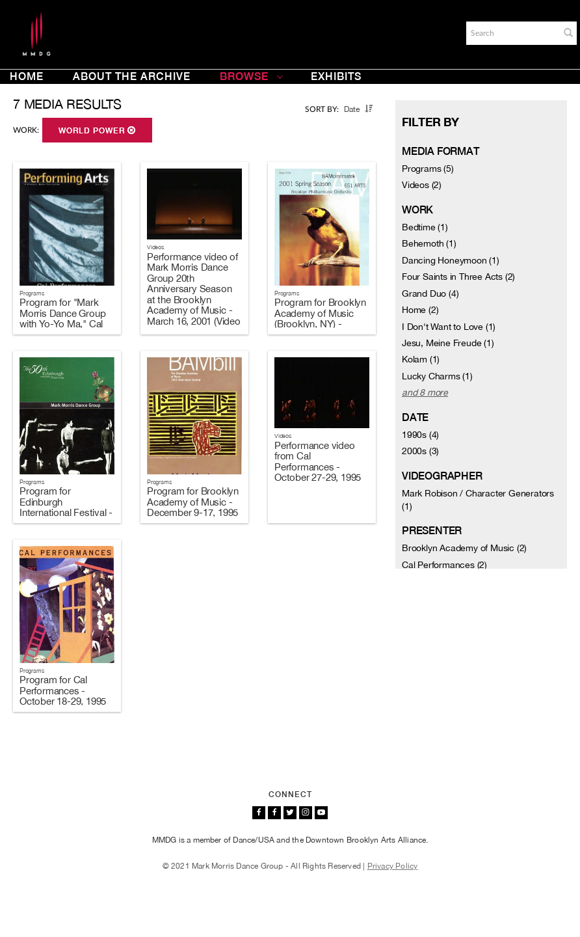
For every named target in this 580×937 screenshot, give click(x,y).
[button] (568, 32)
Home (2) (420, 310)
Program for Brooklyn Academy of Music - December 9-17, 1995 (193, 501)
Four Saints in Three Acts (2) (458, 276)
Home (27, 76)
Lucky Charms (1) (437, 376)
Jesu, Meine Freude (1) (448, 343)
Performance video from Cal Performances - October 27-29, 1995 (317, 461)
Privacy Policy (392, 866)
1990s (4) (420, 434)
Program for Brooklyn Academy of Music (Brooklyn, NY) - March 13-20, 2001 (320, 318)
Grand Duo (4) (430, 293)
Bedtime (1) (425, 227)
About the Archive (132, 76)
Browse (251, 76)
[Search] (511, 33)
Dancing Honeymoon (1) (450, 260)
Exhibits (336, 76)
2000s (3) (420, 451)
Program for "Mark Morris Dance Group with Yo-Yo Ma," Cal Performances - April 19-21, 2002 (63, 324)
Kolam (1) (421, 359)
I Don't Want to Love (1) (448, 326)
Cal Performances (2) (444, 565)
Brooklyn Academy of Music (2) (464, 548)
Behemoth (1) (429, 243)
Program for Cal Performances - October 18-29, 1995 (63, 690)
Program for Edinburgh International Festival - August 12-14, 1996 (66, 507)
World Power (97, 130)
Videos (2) (422, 185)
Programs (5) (428, 168)
